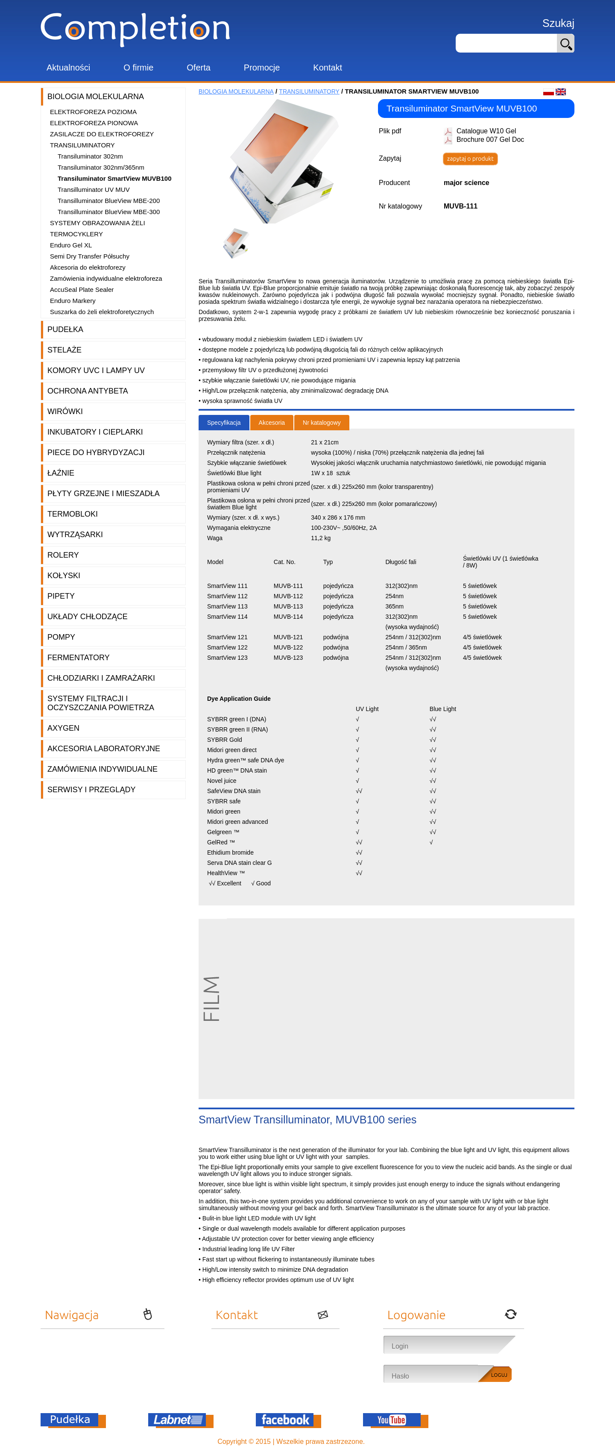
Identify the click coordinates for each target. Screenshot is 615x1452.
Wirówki (65, 411)
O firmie (138, 67)
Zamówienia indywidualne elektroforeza (106, 278)
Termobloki (72, 514)
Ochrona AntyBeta (87, 391)
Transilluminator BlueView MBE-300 (109, 211)
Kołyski (63, 575)
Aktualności (68, 67)
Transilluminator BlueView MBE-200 (109, 200)
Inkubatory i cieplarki (95, 432)
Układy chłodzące (87, 616)
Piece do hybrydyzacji (96, 452)
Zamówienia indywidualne (102, 769)
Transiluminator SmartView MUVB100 (114, 178)
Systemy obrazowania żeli (97, 222)
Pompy (61, 637)
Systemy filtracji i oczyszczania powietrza (100, 703)
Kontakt (327, 67)
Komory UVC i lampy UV (96, 370)
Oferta (199, 67)
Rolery (63, 555)
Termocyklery (76, 234)
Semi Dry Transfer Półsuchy (89, 256)
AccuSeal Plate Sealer (82, 289)
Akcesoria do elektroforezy (88, 267)
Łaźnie (60, 473)
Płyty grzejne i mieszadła (103, 493)
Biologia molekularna (95, 96)
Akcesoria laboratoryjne (103, 748)
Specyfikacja (224, 422)
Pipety (61, 596)
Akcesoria (272, 422)
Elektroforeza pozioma (93, 111)
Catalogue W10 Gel (486, 131)
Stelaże (64, 350)
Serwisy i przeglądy (91, 789)
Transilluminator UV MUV (94, 189)
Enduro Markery (73, 300)
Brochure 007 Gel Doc (490, 139)
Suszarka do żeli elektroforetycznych (102, 311)
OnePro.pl (382, 1441)
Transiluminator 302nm (90, 156)
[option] (239, 243)
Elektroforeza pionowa (94, 122)
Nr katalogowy (322, 422)
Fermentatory (78, 657)
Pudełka (65, 329)
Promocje (262, 67)
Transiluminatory (82, 145)
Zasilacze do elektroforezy (102, 134)
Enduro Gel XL (71, 245)
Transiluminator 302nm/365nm (101, 167)
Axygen (63, 728)
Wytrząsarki (75, 534)
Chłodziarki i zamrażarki (101, 678)
